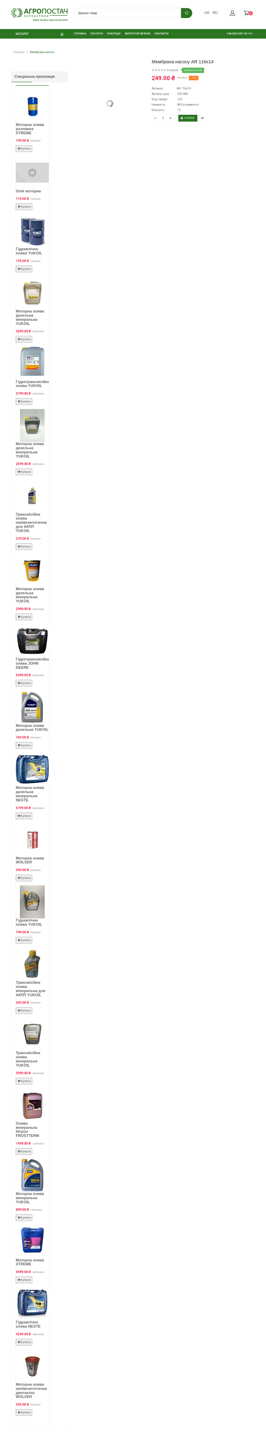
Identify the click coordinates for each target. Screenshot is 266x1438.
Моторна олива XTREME (30, 1262)
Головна (18, 52)
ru (215, 12)
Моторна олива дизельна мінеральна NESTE (30, 794)
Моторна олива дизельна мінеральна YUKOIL (30, 317)
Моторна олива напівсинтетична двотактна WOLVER (31, 1390)
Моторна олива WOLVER (30, 860)
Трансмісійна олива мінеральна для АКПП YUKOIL (30, 988)
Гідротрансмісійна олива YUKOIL (33, 384)
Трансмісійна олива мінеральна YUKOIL (28, 1059)
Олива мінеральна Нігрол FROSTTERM (27, 1129)
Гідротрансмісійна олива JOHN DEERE (33, 663)
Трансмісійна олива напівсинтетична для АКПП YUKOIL (31, 522)
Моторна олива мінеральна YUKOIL (30, 1198)
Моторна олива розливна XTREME (30, 129)
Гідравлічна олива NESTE (28, 1324)
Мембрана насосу (42, 52)
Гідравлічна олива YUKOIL (29, 251)
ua (206, 12)
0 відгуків (172, 70)
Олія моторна (28, 191)
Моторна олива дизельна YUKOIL (32, 728)
